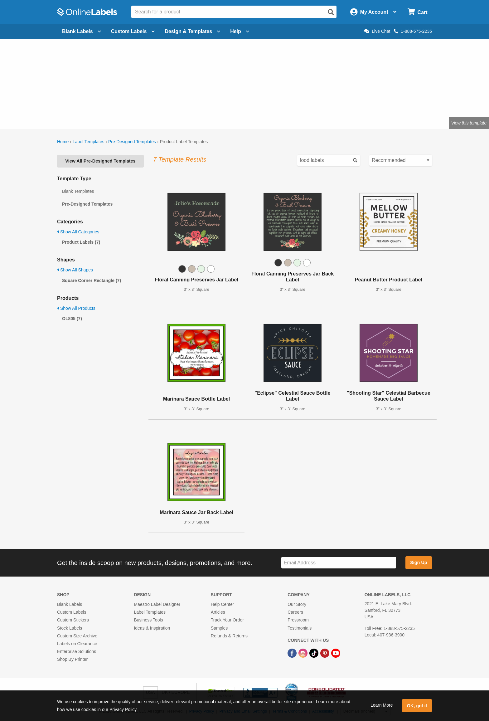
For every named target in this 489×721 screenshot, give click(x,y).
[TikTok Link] (314, 652)
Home (63, 141)
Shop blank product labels (106, 102)
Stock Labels (69, 628)
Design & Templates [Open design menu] (192, 31)
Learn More (381, 705)
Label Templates (88, 141)
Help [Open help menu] (239, 31)
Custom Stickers (73, 619)
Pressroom (298, 619)
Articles (218, 612)
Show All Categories (78, 231)
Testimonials (300, 628)
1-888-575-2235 (413, 31)
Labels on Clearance (77, 643)
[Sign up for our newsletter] (338, 562)
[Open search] (330, 12)
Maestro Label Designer (157, 604)
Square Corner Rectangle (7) (91, 280)
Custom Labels (71, 612)
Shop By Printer (72, 659)
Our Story (297, 604)
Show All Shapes (75, 269)
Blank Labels (69, 604)
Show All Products (76, 308)
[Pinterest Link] (325, 652)
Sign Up (418, 562)
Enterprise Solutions (76, 651)
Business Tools (148, 619)
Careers (295, 612)
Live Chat (377, 31)
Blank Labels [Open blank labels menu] (81, 31)
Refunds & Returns (229, 635)
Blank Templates (78, 191)
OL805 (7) (72, 318)
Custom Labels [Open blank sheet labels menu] (133, 31)
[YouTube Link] (335, 652)
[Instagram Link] (303, 652)
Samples (219, 628)
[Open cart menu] (417, 12)
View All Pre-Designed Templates (100, 160)
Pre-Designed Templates (132, 141)
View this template (469, 122)
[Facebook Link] (293, 652)
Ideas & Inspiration (152, 628)
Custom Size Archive (77, 635)
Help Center (222, 604)
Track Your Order (227, 619)
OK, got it (417, 705)
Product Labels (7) (81, 242)
